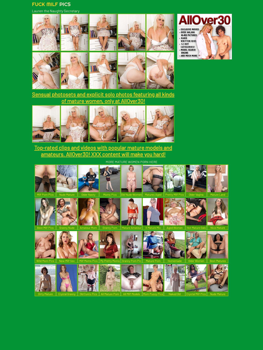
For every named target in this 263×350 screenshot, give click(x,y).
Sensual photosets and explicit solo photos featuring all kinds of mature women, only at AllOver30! (103, 97)
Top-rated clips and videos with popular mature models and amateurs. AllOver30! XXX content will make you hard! (103, 150)
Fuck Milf (51, 4)
